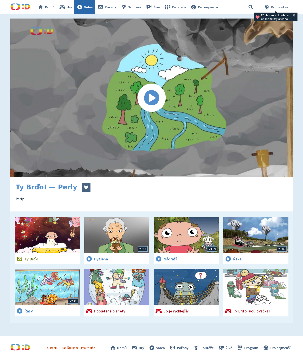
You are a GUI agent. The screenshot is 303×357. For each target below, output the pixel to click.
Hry (65, 7)
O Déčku (52, 348)
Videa (84, 7)
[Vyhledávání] (251, 7)
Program (175, 7)
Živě (153, 7)
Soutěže (130, 7)
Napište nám (70, 348)
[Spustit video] (151, 98)
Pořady (106, 7)
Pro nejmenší (204, 7)
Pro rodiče (88, 348)
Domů (46, 7)
